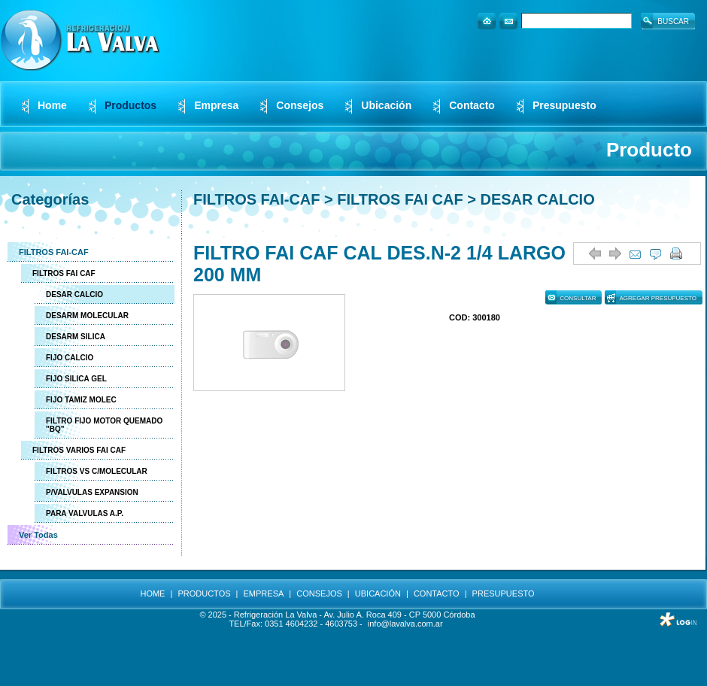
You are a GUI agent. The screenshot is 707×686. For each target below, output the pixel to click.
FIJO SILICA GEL (76, 379)
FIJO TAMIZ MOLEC (81, 400)
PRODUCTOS (204, 593)
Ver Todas (38, 534)
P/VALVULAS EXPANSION (92, 492)
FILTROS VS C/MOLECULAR (96, 471)
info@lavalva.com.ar (405, 623)
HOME (152, 593)
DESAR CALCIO (74, 294)
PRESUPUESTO (503, 593)
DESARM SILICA (75, 336)
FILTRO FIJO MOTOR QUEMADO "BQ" (104, 425)
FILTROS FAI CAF (64, 273)
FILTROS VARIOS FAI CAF (79, 450)
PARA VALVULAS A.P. (84, 513)
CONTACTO (437, 593)
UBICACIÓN (378, 593)
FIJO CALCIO (69, 358)
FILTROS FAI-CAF (54, 251)
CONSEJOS (319, 593)
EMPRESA (264, 593)
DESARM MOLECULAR (87, 315)
